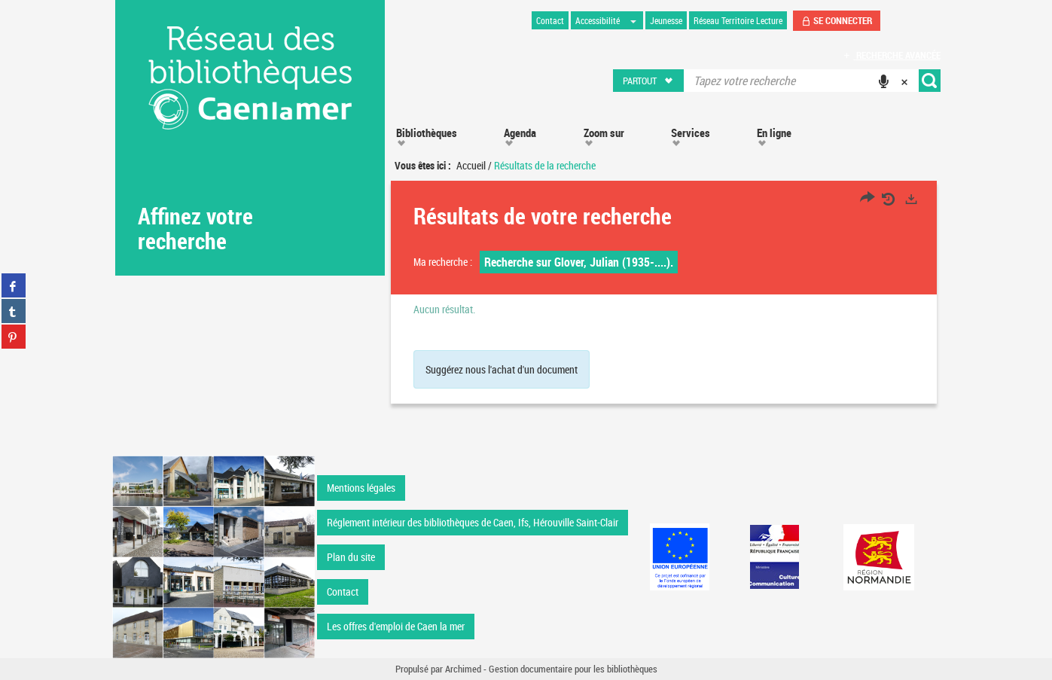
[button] (649, 80)
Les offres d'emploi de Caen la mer (396, 626)
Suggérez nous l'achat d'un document (501, 369)
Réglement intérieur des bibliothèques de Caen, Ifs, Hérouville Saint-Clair (472, 522)
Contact (342, 591)
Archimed (463, 668)
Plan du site (351, 557)
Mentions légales (361, 487)
